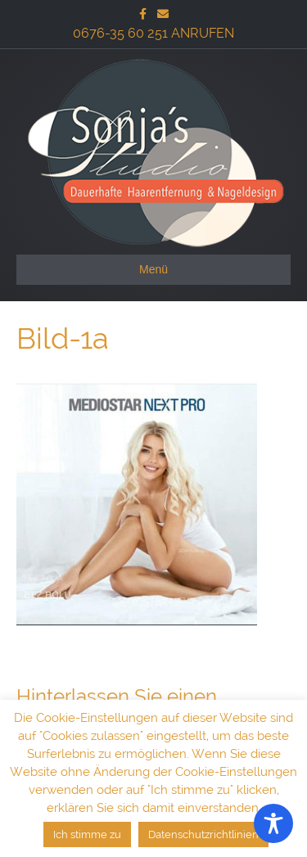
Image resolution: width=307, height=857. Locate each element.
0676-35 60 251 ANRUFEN (153, 33)
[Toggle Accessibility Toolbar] (273, 823)
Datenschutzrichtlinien (203, 834)
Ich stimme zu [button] (87, 834)
